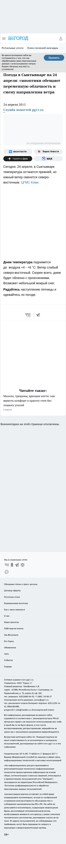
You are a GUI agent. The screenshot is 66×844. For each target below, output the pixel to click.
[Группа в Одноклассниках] (12, 564)
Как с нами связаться (14, 609)
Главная (8, 666)
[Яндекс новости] (48, 151)
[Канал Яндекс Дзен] (17, 158)
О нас (7, 616)
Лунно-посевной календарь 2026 (45, 48)
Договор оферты (12, 590)
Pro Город (9, 641)
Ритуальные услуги (13, 48)
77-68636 (33, 753)
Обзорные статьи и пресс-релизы (20, 584)
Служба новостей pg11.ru (23, 110)
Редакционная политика (16, 603)
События (8, 660)
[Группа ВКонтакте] (17, 151)
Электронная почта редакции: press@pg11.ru (26, 699)
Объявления (10, 647)
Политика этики (12, 597)
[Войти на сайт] (60, 38)
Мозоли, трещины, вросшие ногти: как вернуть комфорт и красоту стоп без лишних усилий (33, 403)
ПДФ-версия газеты (13, 628)
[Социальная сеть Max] (48, 158)
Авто (6, 653)
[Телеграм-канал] (17, 564)
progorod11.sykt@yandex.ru (17, 709)
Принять (54, 57)
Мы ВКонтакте (11, 635)
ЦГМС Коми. (30, 182)
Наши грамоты (11, 622)
